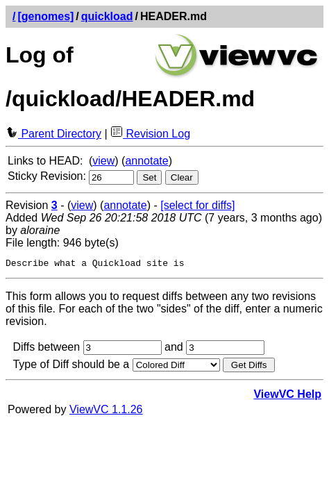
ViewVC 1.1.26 (106, 411)
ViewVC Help (287, 396)
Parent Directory (53, 134)
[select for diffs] (197, 205)
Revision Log (150, 134)
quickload (107, 16)
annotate (146, 161)
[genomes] (45, 16)
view (103, 161)
